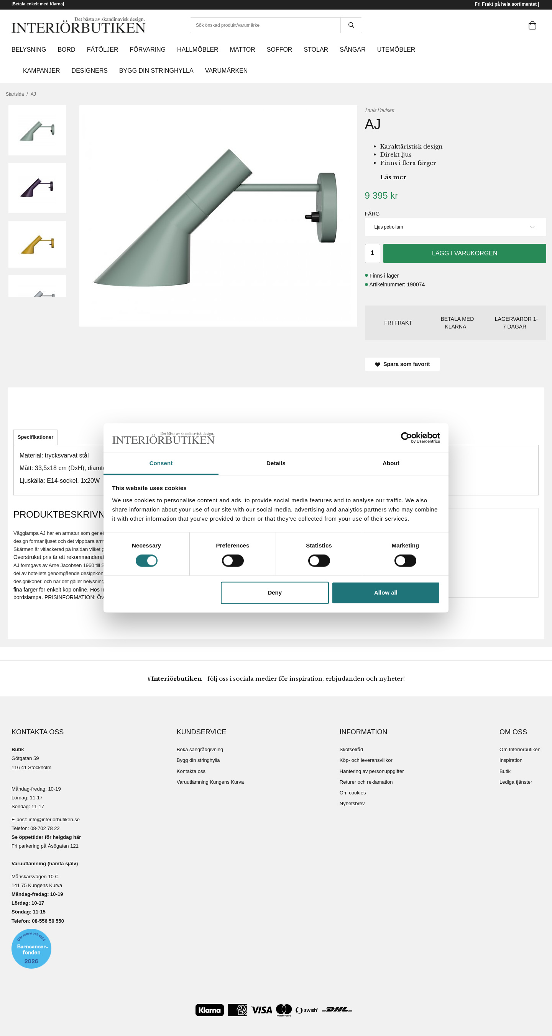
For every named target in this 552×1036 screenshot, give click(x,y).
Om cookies (353, 793)
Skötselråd (351, 749)
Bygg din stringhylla (198, 760)
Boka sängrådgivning (200, 749)
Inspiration (510, 760)
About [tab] (391, 463)
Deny (275, 592)
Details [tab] (276, 463)
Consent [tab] (161, 463)
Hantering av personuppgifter (372, 771)
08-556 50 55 (46, 921)
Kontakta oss (191, 771)
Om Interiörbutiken (519, 749)
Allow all (386, 592)
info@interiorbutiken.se (54, 819)
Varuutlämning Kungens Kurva (210, 782)
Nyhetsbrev (352, 803)
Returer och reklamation (366, 782)
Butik (505, 771)
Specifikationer (35, 437)
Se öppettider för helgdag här (46, 837)
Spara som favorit (402, 364)
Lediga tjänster (515, 782)
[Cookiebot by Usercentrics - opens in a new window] (406, 438)
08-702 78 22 (45, 828)
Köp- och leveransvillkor (366, 760)
